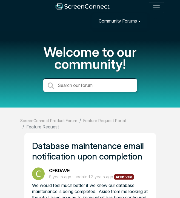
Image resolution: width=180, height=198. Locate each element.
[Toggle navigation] (156, 7)
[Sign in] (155, 20)
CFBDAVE (59, 170)
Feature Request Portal (104, 120)
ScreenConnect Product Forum (48, 120)
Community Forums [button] (118, 21)
